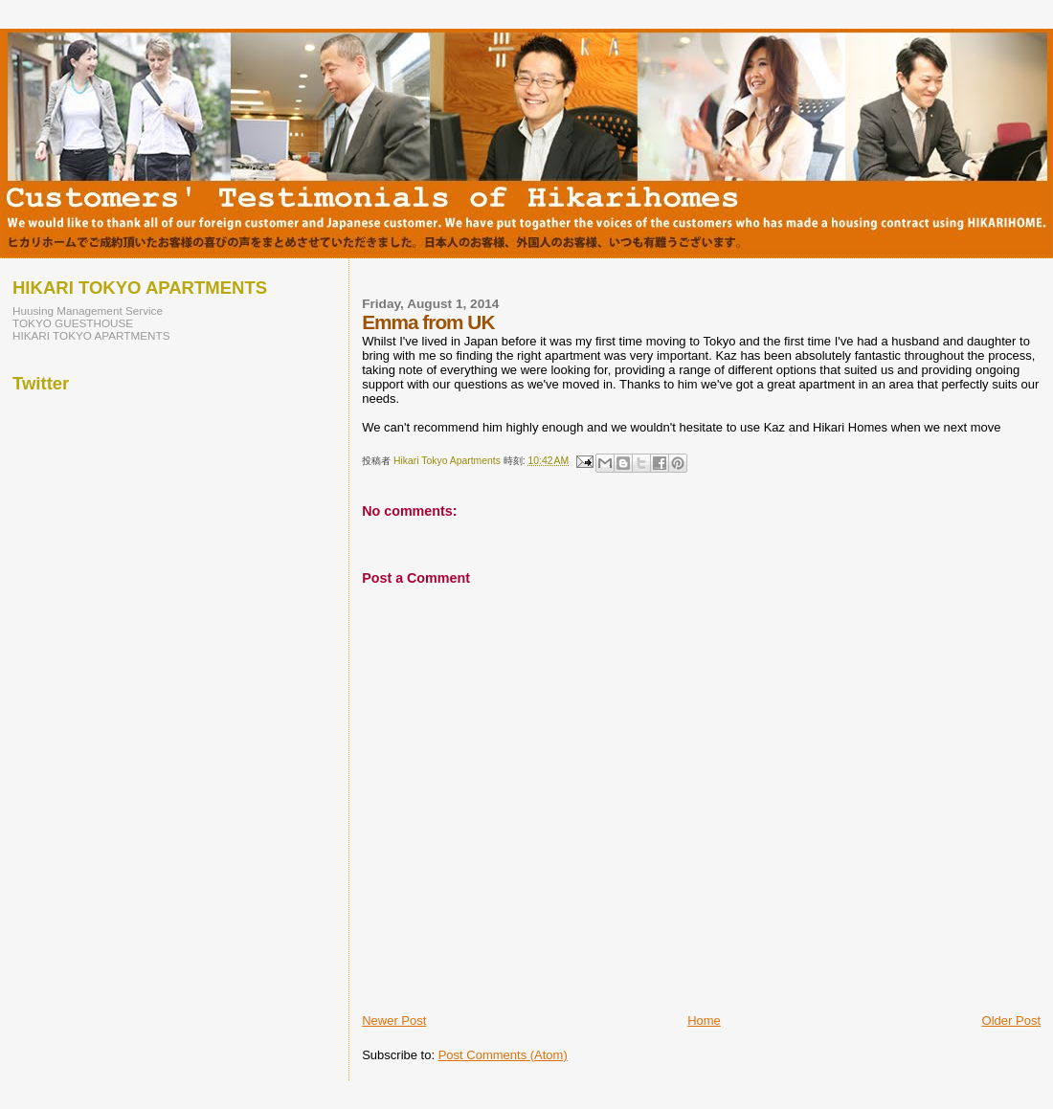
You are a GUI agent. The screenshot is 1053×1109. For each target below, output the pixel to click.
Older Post (1011, 1020)
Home (704, 1020)
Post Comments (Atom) (503, 1055)
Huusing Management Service (87, 310)
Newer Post (394, 1020)
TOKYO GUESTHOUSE (72, 323)
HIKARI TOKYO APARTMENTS (91, 335)
